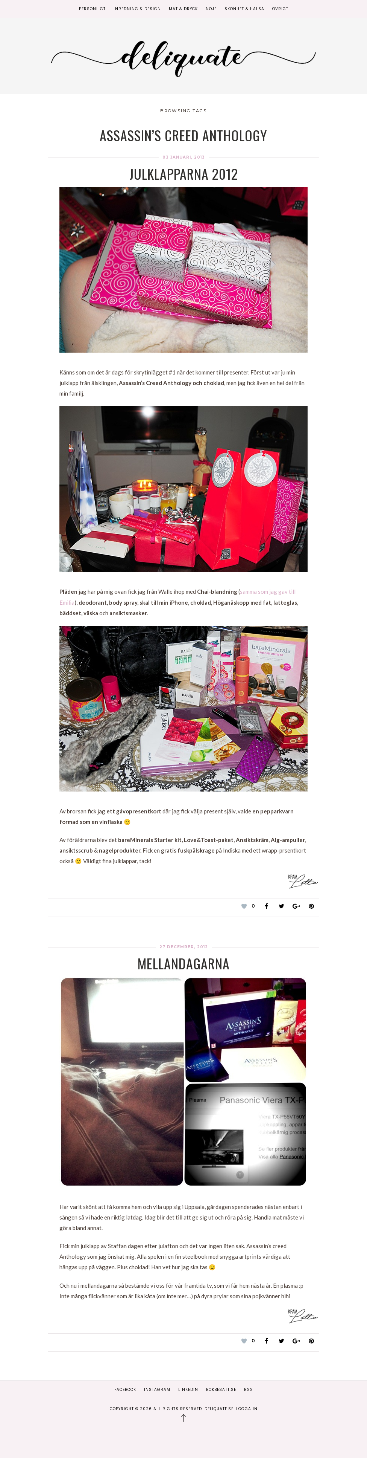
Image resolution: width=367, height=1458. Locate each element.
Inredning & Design (137, 9)
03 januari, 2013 (183, 157)
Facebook (125, 1389)
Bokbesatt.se (221, 1389)
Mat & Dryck (183, 9)
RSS (248, 1389)
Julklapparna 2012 (183, 173)
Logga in (247, 1409)
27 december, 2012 (183, 946)
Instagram (157, 1389)
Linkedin (188, 1389)
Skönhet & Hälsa (244, 9)
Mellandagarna (184, 963)
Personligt (92, 9)
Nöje (211, 9)
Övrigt (280, 9)
